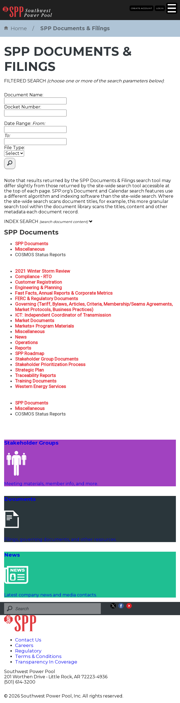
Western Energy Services (40, 386)
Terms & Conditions (38, 656)
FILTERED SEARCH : (84, 80)
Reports (23, 348)
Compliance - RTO (33, 276)
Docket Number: (22, 107)
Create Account (141, 8)
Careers (24, 645)
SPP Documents (31, 243)
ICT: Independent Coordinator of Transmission (63, 315)
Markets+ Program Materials (44, 326)
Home (15, 28)
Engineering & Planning (38, 287)
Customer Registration (38, 282)
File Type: (14, 147)
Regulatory (28, 651)
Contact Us (28, 640)
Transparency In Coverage (46, 662)
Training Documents (35, 381)
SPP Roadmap (29, 353)
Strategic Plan (29, 370)
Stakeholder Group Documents (46, 359)
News (21, 337)
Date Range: (24, 123)
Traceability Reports (35, 375)
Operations (26, 342)
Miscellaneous (30, 249)
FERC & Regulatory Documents (46, 298)
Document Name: (23, 94)
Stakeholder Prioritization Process (50, 364)
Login (160, 8)
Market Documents (34, 320)
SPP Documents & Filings (75, 28)
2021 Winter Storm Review (42, 271)
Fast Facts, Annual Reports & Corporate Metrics (64, 293)
